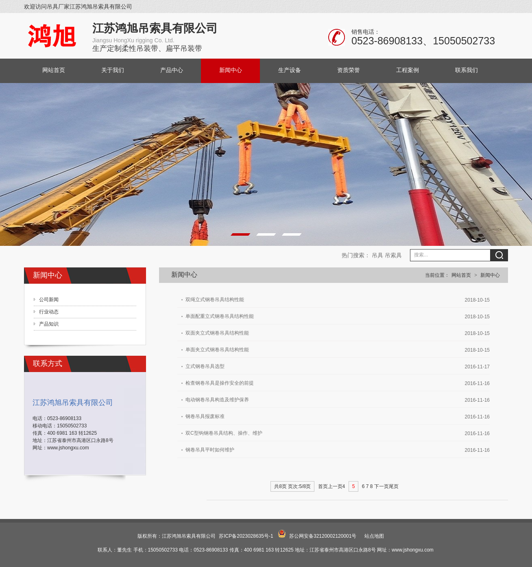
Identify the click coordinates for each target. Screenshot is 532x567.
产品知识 (49, 324)
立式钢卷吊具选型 (205, 366)
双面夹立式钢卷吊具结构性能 (217, 333)
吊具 (377, 255)
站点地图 (374, 536)
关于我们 (112, 70)
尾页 (394, 486)
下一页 (381, 486)
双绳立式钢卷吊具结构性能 (214, 299)
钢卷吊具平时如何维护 (209, 450)
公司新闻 (49, 299)
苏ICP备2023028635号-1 (246, 536)
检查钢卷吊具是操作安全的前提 (219, 383)
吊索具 (393, 255)
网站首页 (53, 70)
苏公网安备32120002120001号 (322, 536)
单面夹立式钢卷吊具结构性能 (217, 349)
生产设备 (289, 70)
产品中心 (171, 70)
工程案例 (407, 70)
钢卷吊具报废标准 (205, 416)
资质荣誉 (348, 70)
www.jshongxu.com (68, 448)
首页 (323, 486)
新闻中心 (230, 70)
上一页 (335, 486)
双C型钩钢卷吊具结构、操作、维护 (223, 433)
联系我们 (466, 70)
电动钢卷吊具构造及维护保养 (217, 400)
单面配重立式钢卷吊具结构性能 (219, 316)
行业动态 (49, 312)
